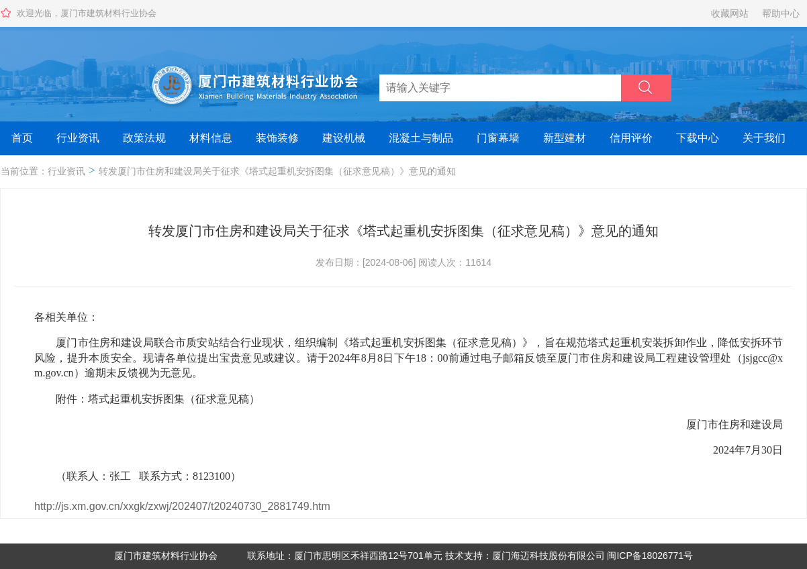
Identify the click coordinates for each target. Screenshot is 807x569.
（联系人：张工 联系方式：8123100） (139, 476)
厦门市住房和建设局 (724, 424)
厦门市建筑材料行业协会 (166, 555)
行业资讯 (77, 138)
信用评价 (631, 138)
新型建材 (564, 138)
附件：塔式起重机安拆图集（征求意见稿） (147, 399)
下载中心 (697, 138)
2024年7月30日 (737, 450)
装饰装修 (277, 138)
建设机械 (343, 138)
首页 (22, 138)
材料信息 (210, 138)
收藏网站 (730, 13)
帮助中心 (781, 13)
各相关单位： (66, 317)
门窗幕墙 (498, 138)
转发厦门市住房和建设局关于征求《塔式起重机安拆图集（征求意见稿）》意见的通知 (277, 171)
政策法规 (144, 138)
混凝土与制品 (421, 138)
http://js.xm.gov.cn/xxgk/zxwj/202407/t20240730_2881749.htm (182, 506)
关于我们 (764, 138)
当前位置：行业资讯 (43, 171)
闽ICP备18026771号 (650, 555)
